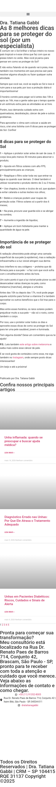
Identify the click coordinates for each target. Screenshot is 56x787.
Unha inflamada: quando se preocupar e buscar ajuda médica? (23, 441)
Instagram (18, 357)
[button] (28, 14)
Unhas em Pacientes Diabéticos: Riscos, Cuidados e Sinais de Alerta (27, 600)
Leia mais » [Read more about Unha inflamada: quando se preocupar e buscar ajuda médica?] (9, 453)
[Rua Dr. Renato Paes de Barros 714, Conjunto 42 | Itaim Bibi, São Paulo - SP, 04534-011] (28, 733)
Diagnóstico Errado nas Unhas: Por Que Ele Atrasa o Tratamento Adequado (27, 520)
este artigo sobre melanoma (35, 344)
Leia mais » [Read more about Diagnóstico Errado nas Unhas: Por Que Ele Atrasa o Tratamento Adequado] (9, 532)
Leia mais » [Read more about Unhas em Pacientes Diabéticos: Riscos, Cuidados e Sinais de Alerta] (9, 612)
